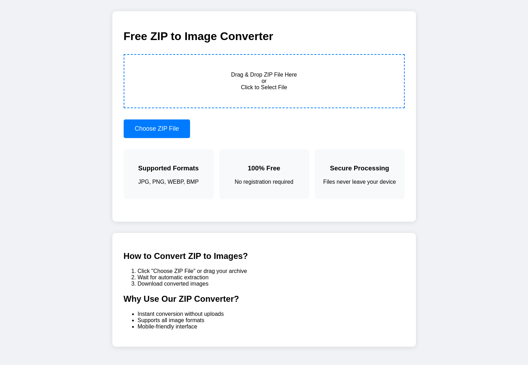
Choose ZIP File (157, 128)
